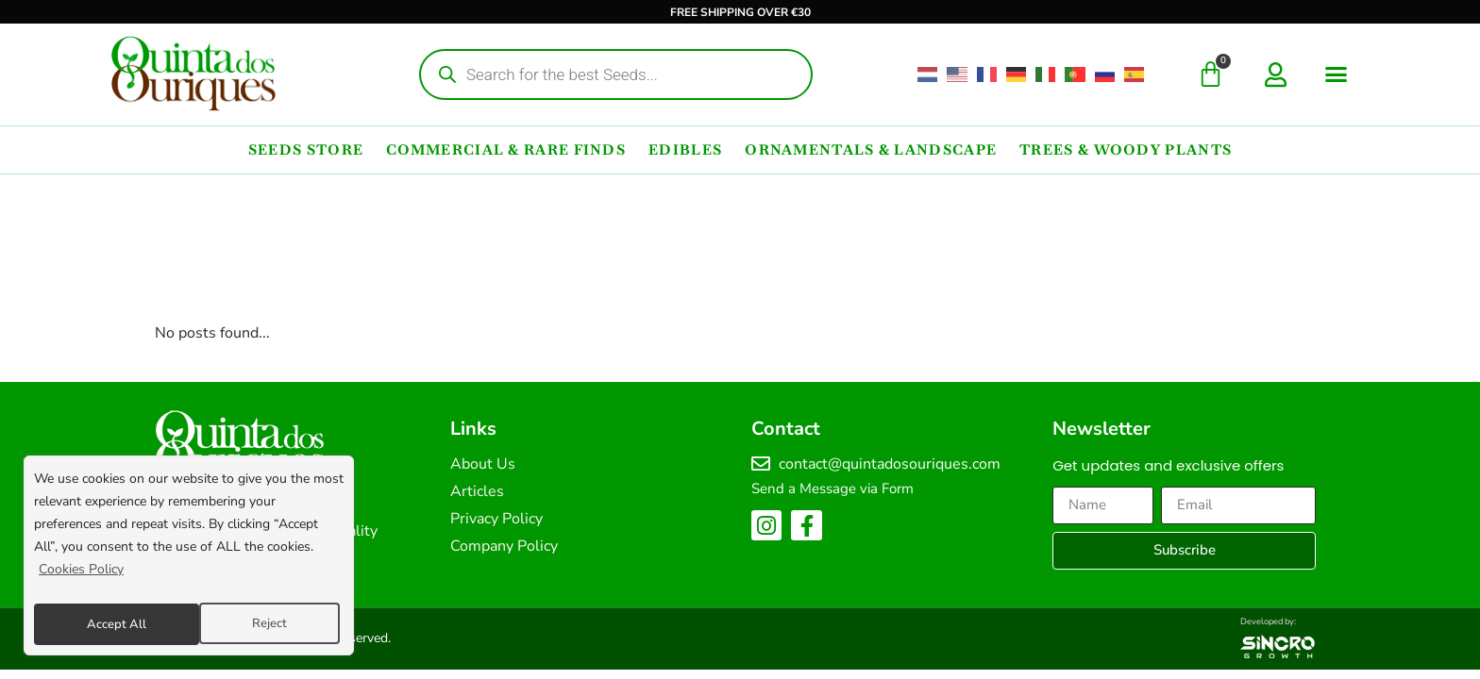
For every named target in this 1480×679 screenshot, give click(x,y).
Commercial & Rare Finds (506, 149)
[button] (1336, 74)
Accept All (261, 624)
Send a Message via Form (832, 488)
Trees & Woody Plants (1125, 149)
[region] (189, 559)
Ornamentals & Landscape (871, 149)
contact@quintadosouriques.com (890, 464)
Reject (103, 624)
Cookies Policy (81, 577)
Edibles (685, 149)
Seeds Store (305, 149)
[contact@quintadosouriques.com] (760, 464)
